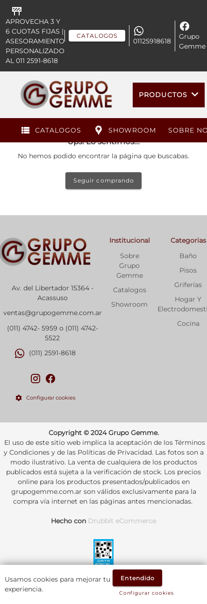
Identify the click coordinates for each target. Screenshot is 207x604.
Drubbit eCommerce (122, 521)
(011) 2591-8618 (52, 353)
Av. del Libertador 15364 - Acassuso (52, 293)
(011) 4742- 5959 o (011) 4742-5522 (52, 333)
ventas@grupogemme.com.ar (52, 313)
